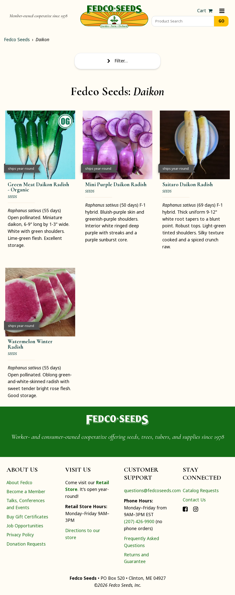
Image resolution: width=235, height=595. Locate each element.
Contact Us (194, 500)
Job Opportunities (24, 526)
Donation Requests (26, 544)
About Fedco (19, 482)
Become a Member (25, 491)
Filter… (117, 61)
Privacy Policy (20, 535)
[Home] (114, 16)
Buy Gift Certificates (27, 517)
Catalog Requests (201, 490)
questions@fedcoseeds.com (152, 490)
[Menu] (222, 10)
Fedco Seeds (17, 39)
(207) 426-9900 (139, 521)
